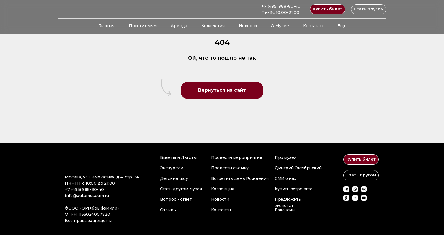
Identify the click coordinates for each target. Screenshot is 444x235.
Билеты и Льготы (178, 157)
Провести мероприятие (236, 157)
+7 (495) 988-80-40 (280, 6)
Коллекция (213, 25)
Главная (106, 25)
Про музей (285, 157)
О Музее (280, 25)
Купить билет (327, 9)
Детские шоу (174, 178)
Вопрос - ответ (176, 199)
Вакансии (284, 209)
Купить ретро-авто (294, 188)
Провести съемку (230, 167)
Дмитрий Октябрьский (298, 167)
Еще (342, 25)
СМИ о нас (285, 178)
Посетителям (143, 25)
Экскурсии (171, 167)
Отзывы (168, 209)
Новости (248, 25)
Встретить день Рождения (240, 178)
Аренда (179, 25)
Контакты (313, 25)
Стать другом (369, 9)
